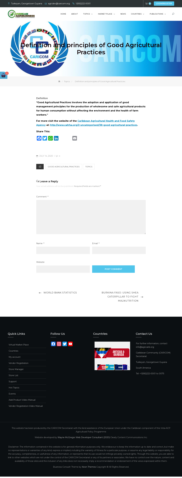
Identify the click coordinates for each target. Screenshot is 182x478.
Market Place (105, 15)
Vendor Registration (18, 364)
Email (95, 245)
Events (12, 395)
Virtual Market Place (19, 346)
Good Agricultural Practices (64, 168)
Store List (13, 377)
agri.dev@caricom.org (59, 3)
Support (13, 383)
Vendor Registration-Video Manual (26, 407)
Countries (136, 15)
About (74, 15)
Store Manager (16, 370)
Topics (86, 15)
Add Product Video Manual (22, 401)
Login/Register (164, 3)
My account (14, 358)
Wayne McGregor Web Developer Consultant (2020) (84, 439)
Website (40, 263)
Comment (42, 198)
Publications (156, 15)
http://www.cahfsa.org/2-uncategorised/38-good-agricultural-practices (93, 126)
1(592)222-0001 (83, 3)
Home (63, 15)
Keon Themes (89, 468)
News (123, 15)
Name (40, 245)
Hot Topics (14, 389)
